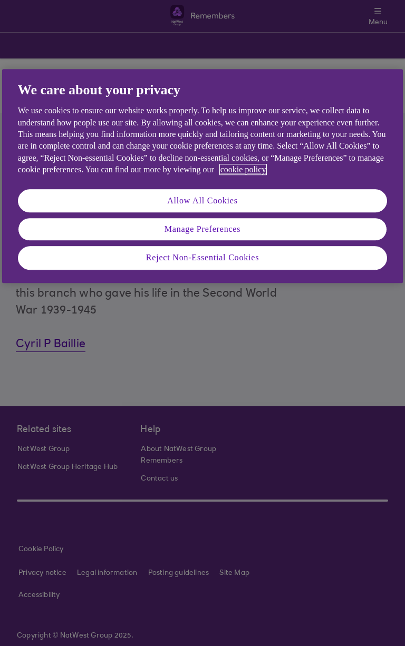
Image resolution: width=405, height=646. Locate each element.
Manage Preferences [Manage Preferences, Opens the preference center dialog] (203, 228)
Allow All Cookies (202, 200)
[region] (202, 176)
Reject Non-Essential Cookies (202, 257)
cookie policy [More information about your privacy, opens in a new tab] (243, 169)
